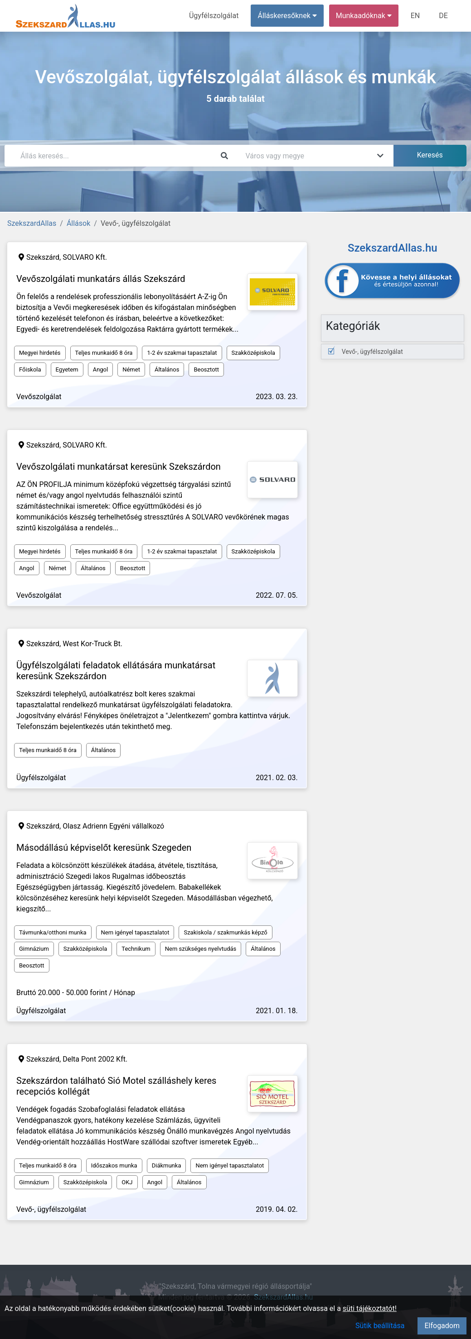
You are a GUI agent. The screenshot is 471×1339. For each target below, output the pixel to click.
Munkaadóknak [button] (364, 15)
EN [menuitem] (415, 15)
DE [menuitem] (443, 15)
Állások (78, 223)
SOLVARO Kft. (85, 257)
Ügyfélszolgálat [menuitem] (213, 15)
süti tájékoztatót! (370, 1308)
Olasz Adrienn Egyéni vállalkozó (113, 826)
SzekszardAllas (31, 223)
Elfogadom (442, 1325)
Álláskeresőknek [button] (287, 15)
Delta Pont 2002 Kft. (95, 1059)
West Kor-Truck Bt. (92, 643)
